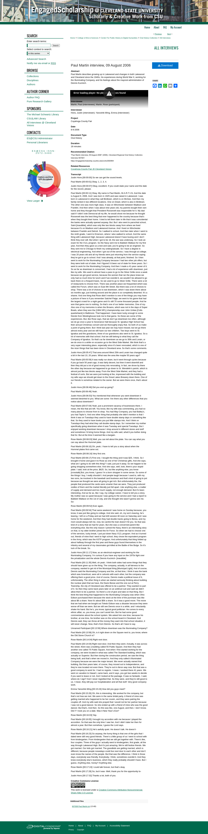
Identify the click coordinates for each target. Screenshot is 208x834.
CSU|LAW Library (36, 118)
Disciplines (33, 80)
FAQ (89, 826)
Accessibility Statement (120, 826)
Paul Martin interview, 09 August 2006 (101, 65)
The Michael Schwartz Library (43, 114)
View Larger (35, 200)
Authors (31, 84)
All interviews (166, 48)
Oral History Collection (148, 38)
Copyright (80, 830)
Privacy (71, 830)
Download (165, 65)
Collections (33, 76)
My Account (100, 826)
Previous (158, 34)
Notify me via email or (41, 63)
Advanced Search (36, 59)
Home (72, 38)
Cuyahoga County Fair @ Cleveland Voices (91, 169)
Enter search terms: (37, 41)
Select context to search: (39, 49)
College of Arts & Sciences (87, 38)
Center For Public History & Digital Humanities (119, 38)
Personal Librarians (37, 142)
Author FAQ (33, 97)
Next (169, 34)
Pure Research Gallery (39, 101)
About (80, 826)
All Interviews (165, 38)
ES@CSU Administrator (40, 138)
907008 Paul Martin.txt (81, 806)
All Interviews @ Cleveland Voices (41, 124)
